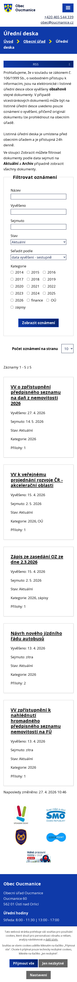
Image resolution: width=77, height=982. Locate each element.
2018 (35, 279)
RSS (52, 64)
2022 (51, 286)
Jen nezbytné (53, 963)
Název (16, 190)
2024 (35, 293)
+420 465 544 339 (59, 17)
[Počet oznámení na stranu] (67, 348)
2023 (19, 293)
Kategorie (18, 266)
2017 (19, 279)
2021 (35, 286)
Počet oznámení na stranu (35, 348)
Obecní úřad (34, 41)
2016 (51, 272)
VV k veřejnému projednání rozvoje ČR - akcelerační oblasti (37, 479)
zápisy (20, 307)
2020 (19, 286)
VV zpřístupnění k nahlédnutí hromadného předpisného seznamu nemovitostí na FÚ (36, 721)
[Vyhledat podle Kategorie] (12, 272)
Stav (14, 235)
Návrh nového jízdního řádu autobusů (36, 636)
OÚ (53, 300)
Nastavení (38, 975)
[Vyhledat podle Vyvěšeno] (38, 212)
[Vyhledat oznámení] (38, 323)
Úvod (8, 41)
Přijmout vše (23, 963)
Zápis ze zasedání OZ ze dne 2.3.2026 (37, 559)
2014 (19, 272)
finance (37, 300)
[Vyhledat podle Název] (38, 196)
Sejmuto (17, 220)
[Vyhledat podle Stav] (38, 242)
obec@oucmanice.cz (57, 22)
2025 (51, 293)
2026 (19, 300)
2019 (51, 279)
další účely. (51, 939)
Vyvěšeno (18, 205)
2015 (35, 272)
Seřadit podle (22, 250)
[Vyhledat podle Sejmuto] (38, 227)
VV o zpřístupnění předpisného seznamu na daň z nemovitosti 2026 (36, 395)
